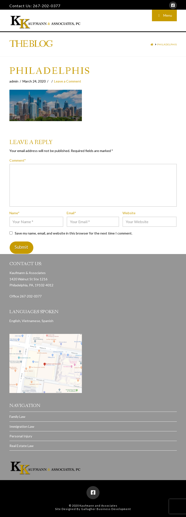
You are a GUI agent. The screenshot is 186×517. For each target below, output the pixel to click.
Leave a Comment (67, 81)
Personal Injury (20, 436)
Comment (17, 160)
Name (14, 213)
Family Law (17, 416)
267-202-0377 (46, 5)
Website (129, 213)
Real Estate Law (21, 446)
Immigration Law (21, 426)
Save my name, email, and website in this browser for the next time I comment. (73, 233)
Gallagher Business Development (106, 508)
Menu (164, 15)
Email (71, 213)
